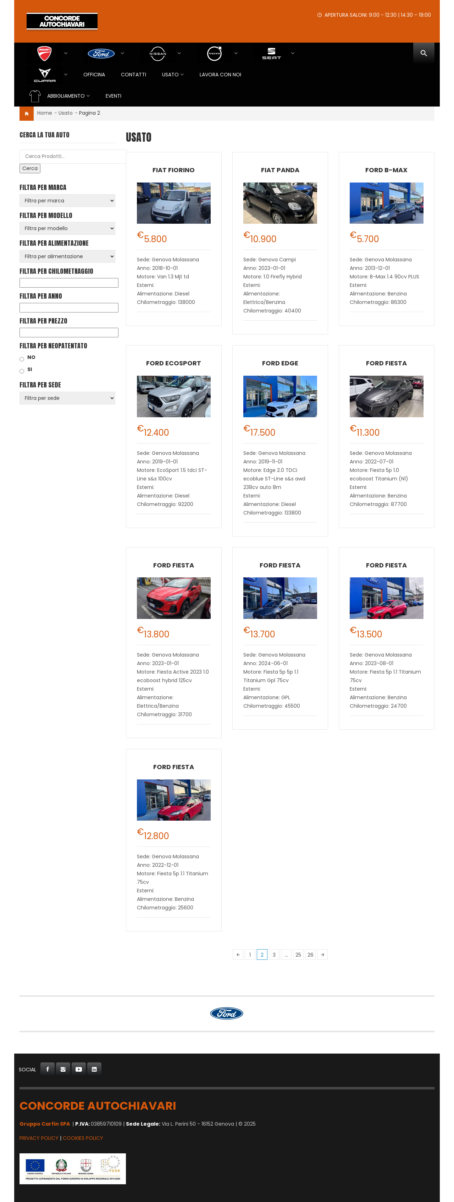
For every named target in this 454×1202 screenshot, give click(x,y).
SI (29, 369)
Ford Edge (280, 363)
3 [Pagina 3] (274, 954)
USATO (170, 74)
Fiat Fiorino (174, 169)
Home (44, 112)
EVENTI (113, 95)
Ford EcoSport (173, 363)
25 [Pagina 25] (298, 954)
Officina (94, 74)
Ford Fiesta (386, 363)
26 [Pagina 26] (311, 954)
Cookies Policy (83, 1138)
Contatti (133, 74)
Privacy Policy (39, 1138)
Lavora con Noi (220, 74)
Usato (66, 112)
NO (31, 357)
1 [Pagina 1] (250, 954)
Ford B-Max (386, 169)
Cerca (30, 168)
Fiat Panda (280, 169)
